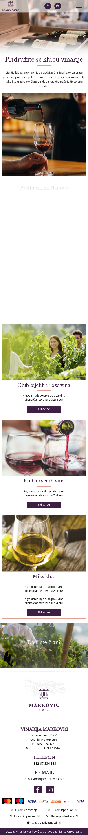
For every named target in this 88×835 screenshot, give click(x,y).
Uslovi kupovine (24, 816)
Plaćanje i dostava (62, 816)
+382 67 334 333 (44, 763)
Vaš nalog (44, 650)
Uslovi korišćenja (26, 810)
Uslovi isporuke (62, 810)
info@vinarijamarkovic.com (44, 779)
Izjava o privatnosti (44, 822)
